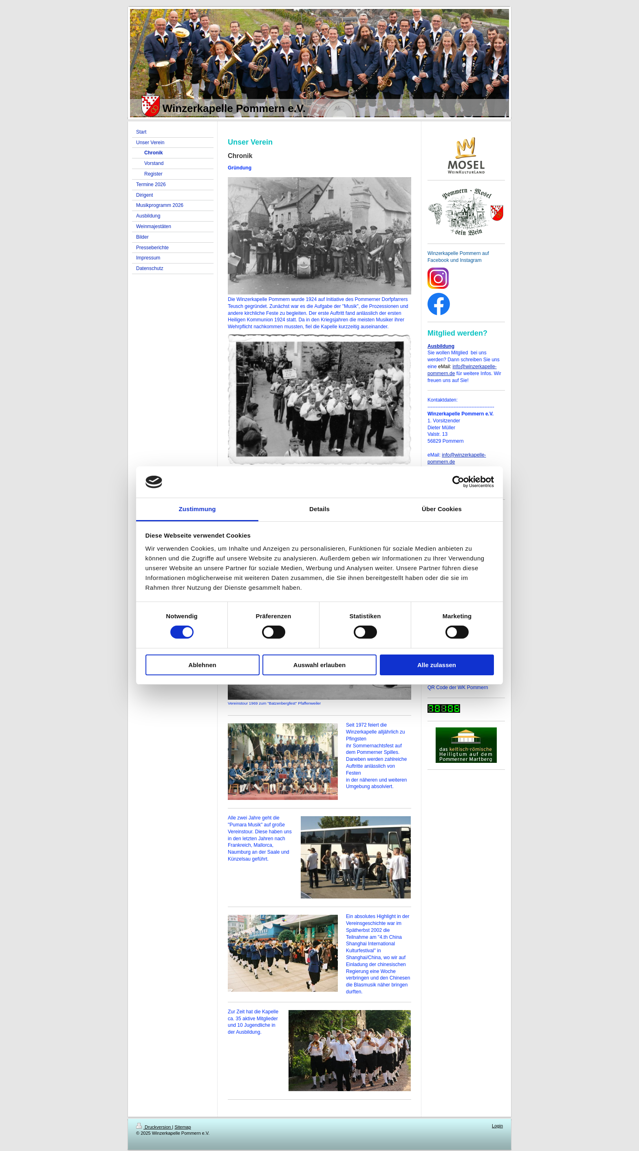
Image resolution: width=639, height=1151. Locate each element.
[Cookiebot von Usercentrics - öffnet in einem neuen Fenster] (458, 482)
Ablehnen (202, 664)
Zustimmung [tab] (197, 508)
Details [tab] (319, 508)
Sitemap (182, 1127)
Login (497, 1125)
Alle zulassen (436, 664)
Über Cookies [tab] (442, 508)
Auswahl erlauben (319, 664)
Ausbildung (440, 346)
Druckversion (154, 1127)
